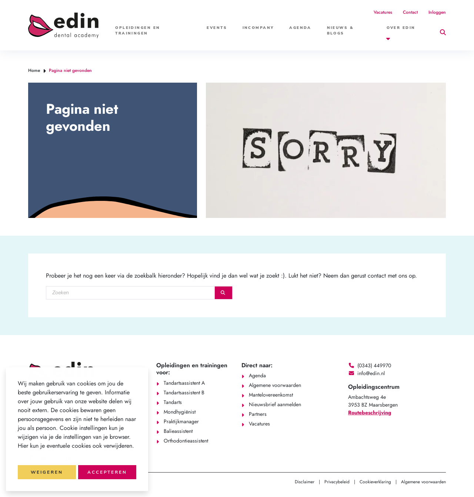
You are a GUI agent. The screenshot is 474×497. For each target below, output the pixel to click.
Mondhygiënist (180, 411)
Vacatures (383, 12)
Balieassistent (178, 431)
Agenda (300, 27)
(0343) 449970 (374, 365)
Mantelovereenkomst (271, 394)
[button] (19, 455)
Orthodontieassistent (186, 440)
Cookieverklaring (375, 481)
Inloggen (437, 12)
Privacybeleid (337, 481)
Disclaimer (304, 481)
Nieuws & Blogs (340, 30)
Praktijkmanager (181, 421)
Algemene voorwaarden (275, 385)
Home (34, 70)
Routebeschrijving (369, 412)
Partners (258, 414)
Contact (410, 12)
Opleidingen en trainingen (137, 30)
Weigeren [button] (47, 472)
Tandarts (173, 402)
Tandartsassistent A (184, 383)
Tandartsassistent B (184, 392)
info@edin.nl (371, 373)
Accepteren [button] (107, 472)
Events (217, 27)
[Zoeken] (130, 292)
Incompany (258, 27)
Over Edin (401, 27)
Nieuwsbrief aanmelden (275, 404)
